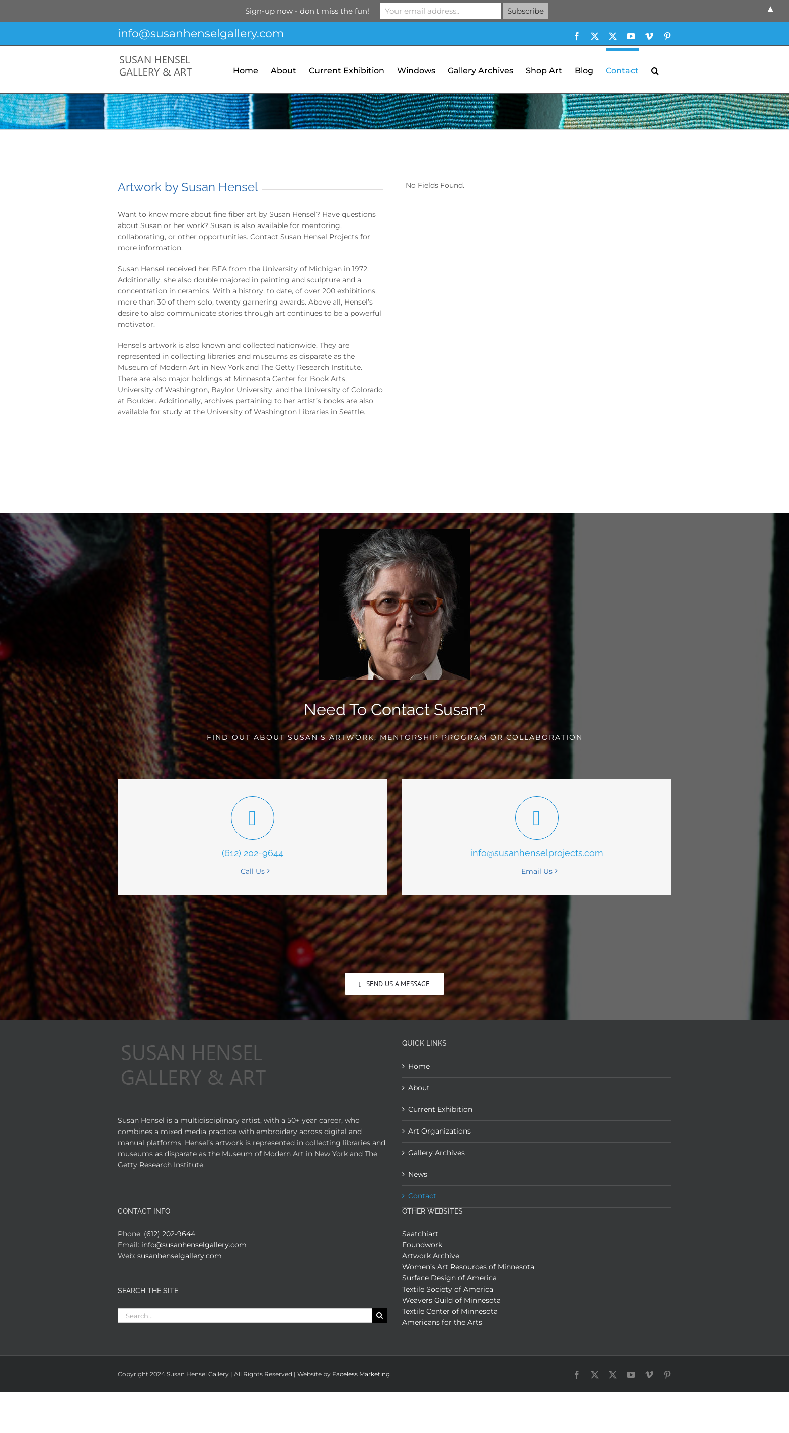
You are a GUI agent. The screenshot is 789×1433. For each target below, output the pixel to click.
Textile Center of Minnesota (450, 1311)
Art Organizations (439, 1131)
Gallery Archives (436, 1152)
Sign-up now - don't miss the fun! (307, 11)
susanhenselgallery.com (179, 1255)
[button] (655, 69)
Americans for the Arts (442, 1322)
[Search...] (245, 1315)
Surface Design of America (449, 1278)
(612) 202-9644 (169, 1233)
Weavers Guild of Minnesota (451, 1300)
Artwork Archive (430, 1255)
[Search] (379, 1315)
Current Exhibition (440, 1109)
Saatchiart (420, 1233)
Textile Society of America (447, 1289)
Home (419, 1066)
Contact (422, 1195)
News (417, 1174)
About (419, 1087)
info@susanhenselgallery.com (201, 33)
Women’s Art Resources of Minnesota (468, 1266)
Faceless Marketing (361, 1374)
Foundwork (422, 1244)
